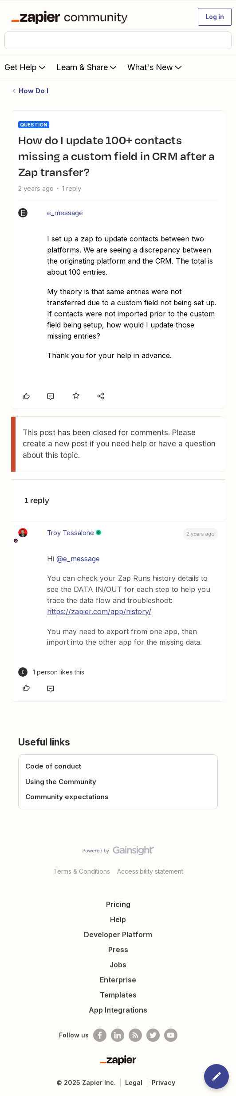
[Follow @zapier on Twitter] (153, 1035)
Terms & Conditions (81, 871)
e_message (65, 213)
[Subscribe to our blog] (135, 1035)
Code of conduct (53, 766)
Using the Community (60, 781)
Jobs (118, 964)
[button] (215, 17)
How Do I (33, 91)
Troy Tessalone (70, 532)
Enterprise (118, 979)
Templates (118, 994)
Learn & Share (87, 67)
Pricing (118, 904)
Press (118, 949)
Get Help (25, 67)
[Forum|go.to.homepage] (71, 17)
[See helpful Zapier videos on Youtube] (170, 1035)
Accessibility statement (150, 871)
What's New (155, 67)
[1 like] (51, 672)
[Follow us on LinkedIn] (117, 1035)
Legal (133, 1082)
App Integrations (118, 1009)
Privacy (163, 1082)
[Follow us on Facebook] (99, 1035)
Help (118, 919)
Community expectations (67, 796)
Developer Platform (118, 934)
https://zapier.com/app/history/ (99, 611)
